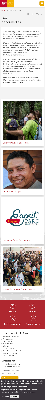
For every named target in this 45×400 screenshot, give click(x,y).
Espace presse (33, 324)
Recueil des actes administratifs (13, 351)
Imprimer (28, 14)
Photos (12, 311)
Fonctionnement (8, 339)
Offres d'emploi (8, 356)
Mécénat (6, 346)
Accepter (5, 398)
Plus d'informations (27, 393)
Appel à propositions (10, 353)
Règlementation (12, 324)
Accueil (3, 10)
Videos (32, 311)
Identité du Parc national (11, 337)
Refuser (14, 398)
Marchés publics (8, 348)
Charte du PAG (8, 341)
